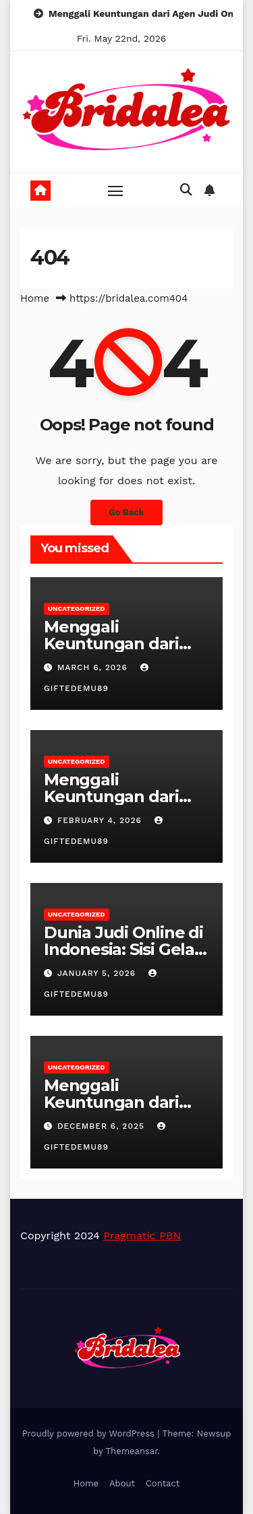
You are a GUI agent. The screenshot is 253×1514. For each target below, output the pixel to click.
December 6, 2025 (102, 1126)
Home (34, 298)
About (122, 1483)
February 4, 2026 (101, 820)
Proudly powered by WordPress (90, 1433)
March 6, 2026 (94, 667)
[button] (186, 190)
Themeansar (132, 1451)
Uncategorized (76, 608)
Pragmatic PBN (142, 1235)
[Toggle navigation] (115, 190)
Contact (162, 1483)
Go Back (126, 512)
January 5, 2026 (98, 973)
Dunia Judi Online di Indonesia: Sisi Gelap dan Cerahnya (124, 949)
